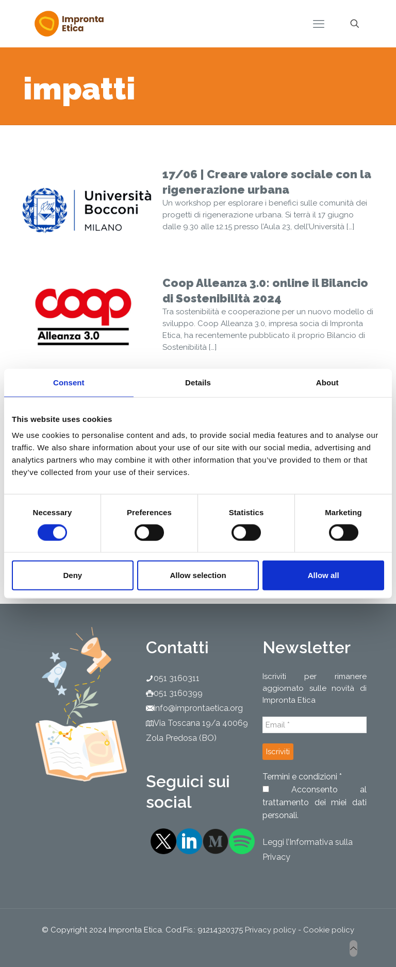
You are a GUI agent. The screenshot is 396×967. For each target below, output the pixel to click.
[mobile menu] (318, 23)
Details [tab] (198, 382)
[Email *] (314, 725)
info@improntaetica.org (198, 708)
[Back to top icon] (353, 948)
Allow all (323, 575)
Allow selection (198, 575)
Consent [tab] (69, 382)
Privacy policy (270, 930)
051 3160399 (178, 693)
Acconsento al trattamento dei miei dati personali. (314, 802)
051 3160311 (177, 678)
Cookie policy (328, 930)
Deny (72, 575)
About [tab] (327, 382)
